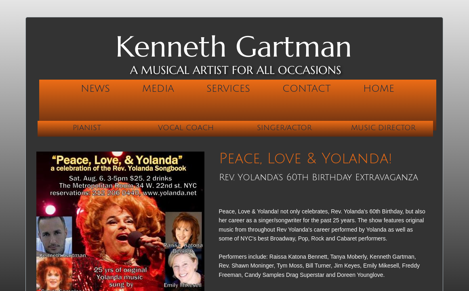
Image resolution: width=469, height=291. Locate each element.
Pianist (87, 128)
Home (378, 88)
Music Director (383, 128)
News (95, 88)
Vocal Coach (186, 128)
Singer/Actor (284, 128)
